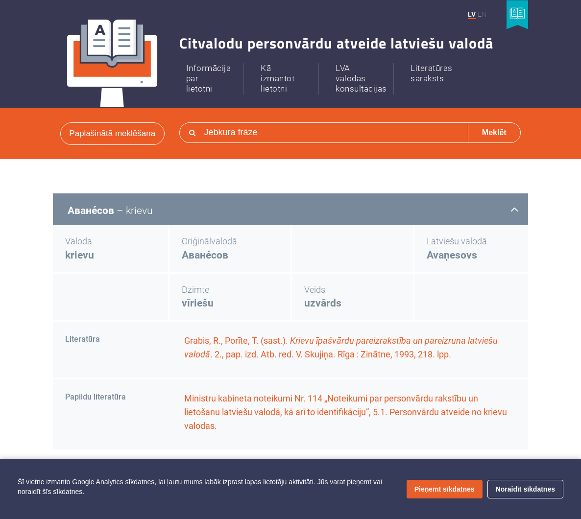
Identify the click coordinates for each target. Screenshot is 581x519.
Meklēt (494, 132)
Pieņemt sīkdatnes (444, 489)
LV (472, 14)
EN (482, 14)
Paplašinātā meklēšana (112, 133)
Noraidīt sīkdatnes (525, 489)
